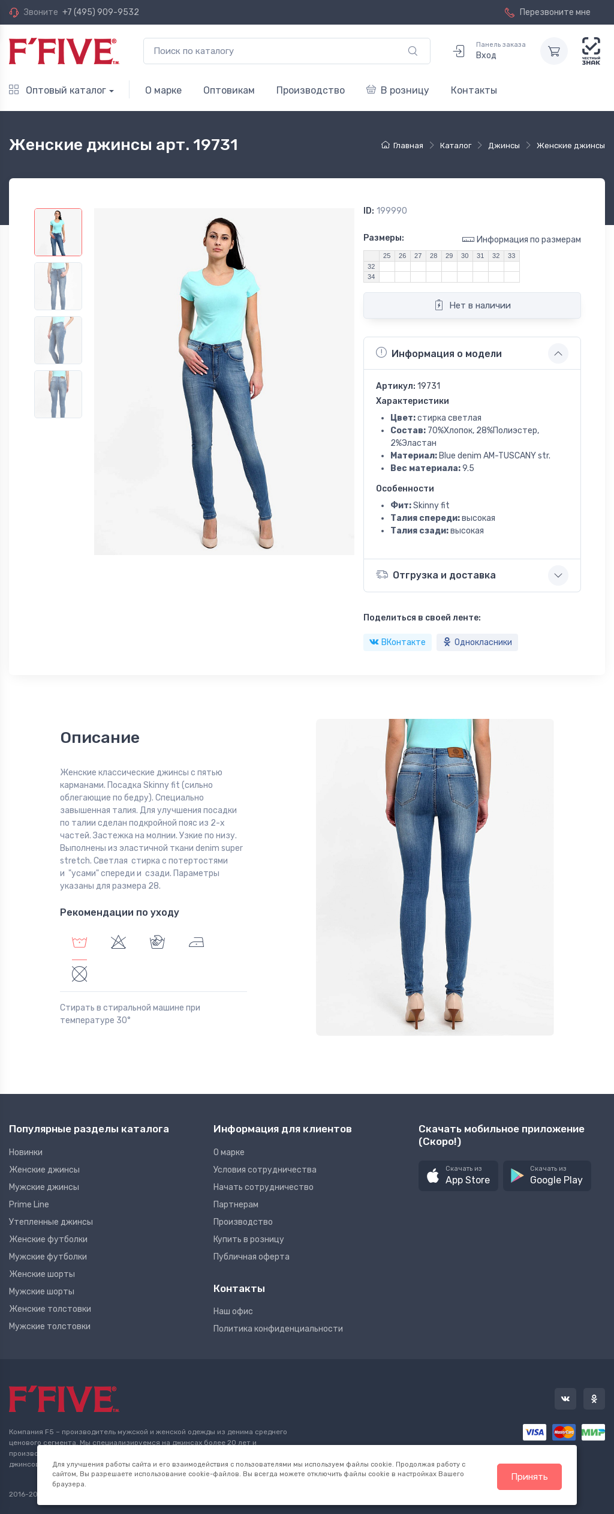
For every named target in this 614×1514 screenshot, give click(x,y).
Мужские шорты (41, 1292)
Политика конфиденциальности (278, 1329)
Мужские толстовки (50, 1326)
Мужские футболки (48, 1257)
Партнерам (235, 1205)
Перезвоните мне (548, 12)
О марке (163, 90)
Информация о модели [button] (439, 353)
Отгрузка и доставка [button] (436, 574)
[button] (458, 1176)
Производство (310, 90)
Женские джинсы (44, 1170)
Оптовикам (229, 90)
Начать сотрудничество (263, 1187)
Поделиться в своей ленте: (422, 618)
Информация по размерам (521, 239)
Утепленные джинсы (51, 1222)
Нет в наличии (472, 304)
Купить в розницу (248, 1239)
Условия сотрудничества (265, 1170)
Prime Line (29, 1205)
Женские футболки (48, 1239)
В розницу (397, 90)
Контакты (474, 90)
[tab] (118, 944)
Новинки (26, 1152)
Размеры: (383, 238)
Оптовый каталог (57, 90)
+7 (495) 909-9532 (100, 12)
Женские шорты (42, 1274)
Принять (529, 1476)
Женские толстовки (50, 1309)
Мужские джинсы (44, 1187)
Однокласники (477, 642)
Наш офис (233, 1311)
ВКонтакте (397, 642)
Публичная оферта (251, 1257)
